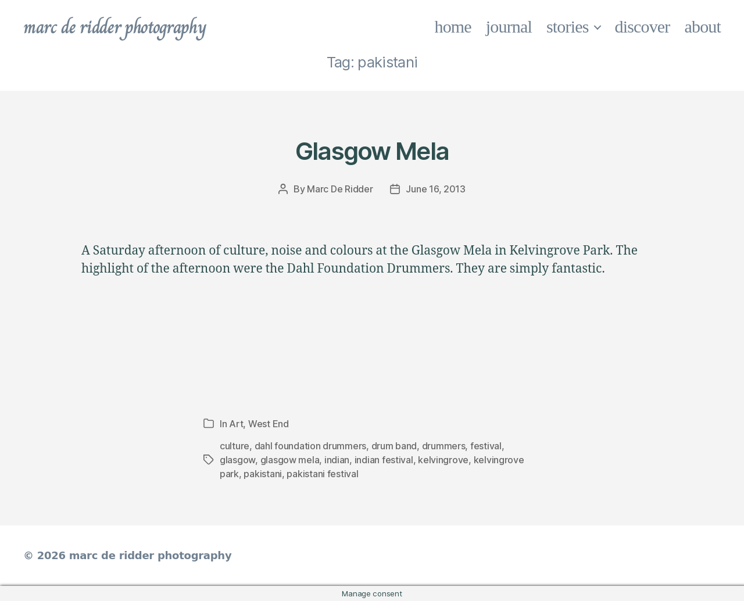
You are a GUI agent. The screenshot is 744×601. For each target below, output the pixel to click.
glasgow (237, 460)
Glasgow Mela (372, 151)
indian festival (384, 460)
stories (567, 26)
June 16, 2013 (436, 189)
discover (642, 26)
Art (236, 424)
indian (336, 460)
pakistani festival (322, 474)
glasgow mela (290, 460)
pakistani (263, 474)
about (703, 26)
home (453, 26)
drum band (394, 446)
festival (486, 446)
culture (234, 446)
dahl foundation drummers (311, 446)
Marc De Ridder (340, 189)
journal (509, 26)
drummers (444, 446)
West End (268, 424)
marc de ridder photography (114, 26)
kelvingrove (443, 460)
